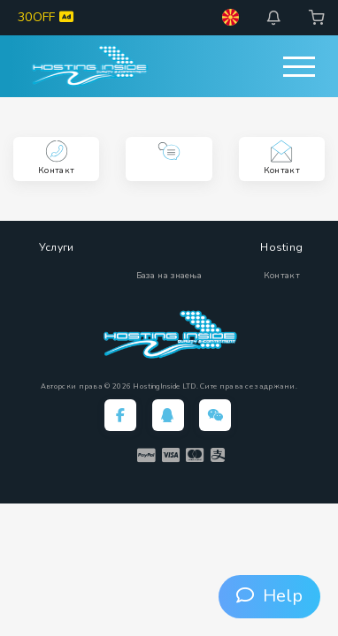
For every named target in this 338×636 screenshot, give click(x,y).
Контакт (282, 275)
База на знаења (169, 275)
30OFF (45, 17)
